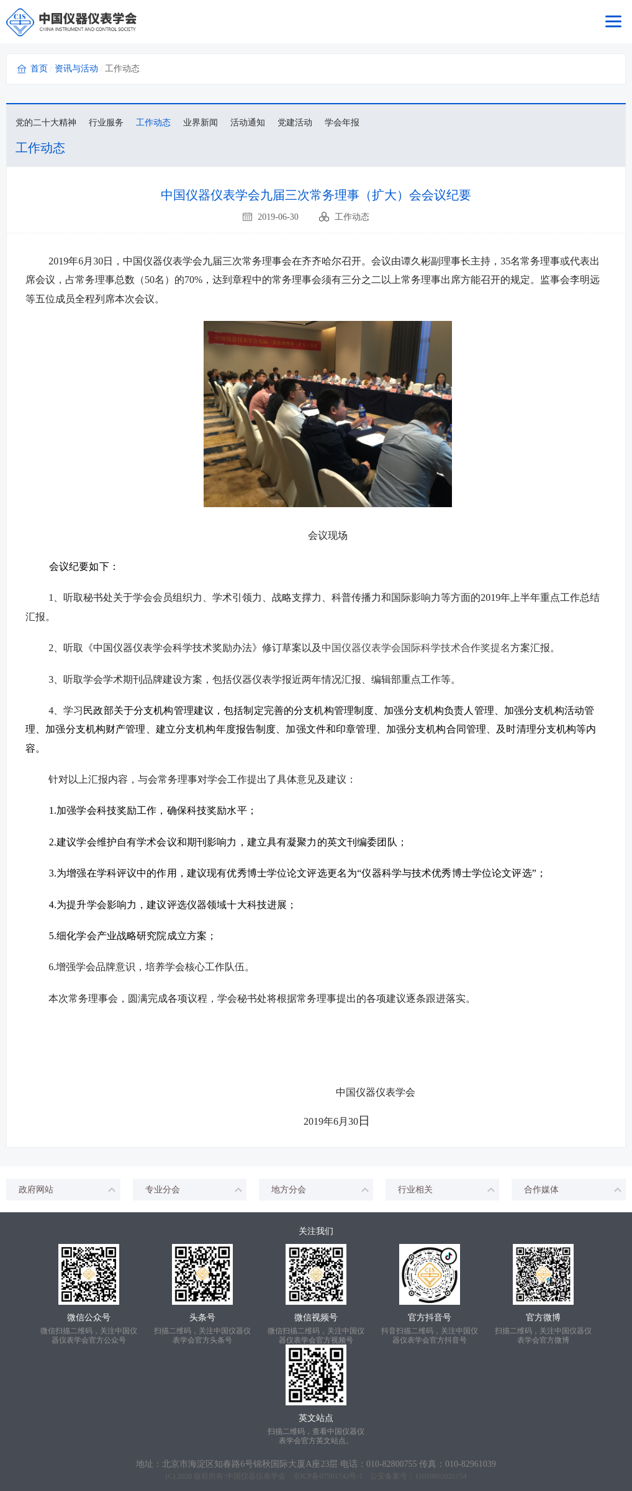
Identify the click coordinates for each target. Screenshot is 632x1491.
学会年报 (342, 122)
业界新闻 (200, 122)
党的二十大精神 (46, 122)
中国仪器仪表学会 (256, 1476)
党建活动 (295, 122)
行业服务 (106, 122)
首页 (39, 68)
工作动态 (153, 122)
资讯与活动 (76, 68)
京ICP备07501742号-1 (328, 1476)
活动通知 (247, 122)
